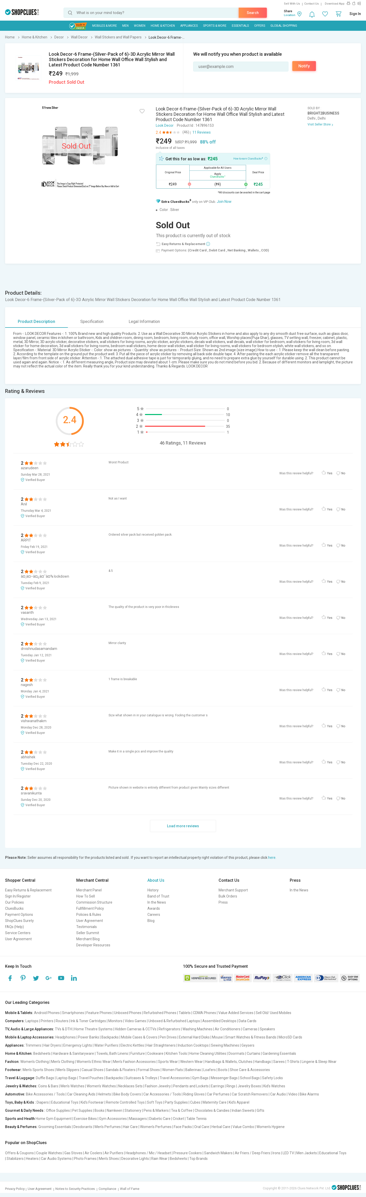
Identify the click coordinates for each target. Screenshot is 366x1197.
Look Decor (165, 125)
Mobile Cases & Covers (139, 1037)
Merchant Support (233, 890)
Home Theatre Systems (93, 1029)
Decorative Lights (135, 1159)
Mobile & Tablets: (19, 1013)
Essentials (240, 25)
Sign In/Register (18, 896)
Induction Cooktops (193, 1045)
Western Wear (191, 1062)
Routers (62, 1021)
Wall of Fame (129, 1189)
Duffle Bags (45, 1078)
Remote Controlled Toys (125, 1102)
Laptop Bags (66, 1078)
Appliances (189, 25)
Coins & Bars (48, 1086)
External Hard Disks (194, 1037)
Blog (151, 921)
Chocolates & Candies (212, 1110)
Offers (259, 25)
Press (223, 902)
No (343, 473)
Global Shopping (283, 25)
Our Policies (14, 902)
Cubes (195, 1102)
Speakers (267, 1029)
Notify (304, 66)
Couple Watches (49, 1153)
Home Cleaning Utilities (207, 1053)
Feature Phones (99, 1013)
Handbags (263, 1062)
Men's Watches (72, 1086)
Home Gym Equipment (54, 1119)
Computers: (15, 1021)
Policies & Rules (88, 915)
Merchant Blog (88, 939)
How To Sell (85, 896)
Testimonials (86, 927)
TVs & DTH (63, 1029)
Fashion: (12, 1062)
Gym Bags (200, 1078)
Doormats (236, 1053)
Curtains (253, 1053)
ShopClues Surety (19, 921)
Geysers (247, 1045)
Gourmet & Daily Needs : (25, 1110)
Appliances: (15, 1045)
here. (272, 858)
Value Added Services (235, 1013)
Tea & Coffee (181, 1110)
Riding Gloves (194, 1094)
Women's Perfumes (156, 1127)
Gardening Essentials (279, 1053)
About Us (155, 880)
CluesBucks (14, 908)
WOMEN (139, 25)
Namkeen (114, 1110)
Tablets (185, 1013)
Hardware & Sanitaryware (73, 1053)
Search (253, 13)
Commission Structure (94, 902)
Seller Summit (87, 933)
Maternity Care (214, 1102)
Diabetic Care (160, 1119)
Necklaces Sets (130, 1086)
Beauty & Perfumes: (21, 1127)
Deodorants (82, 1127)
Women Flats (172, 1070)
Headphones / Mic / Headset (148, 1153)
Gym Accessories (113, 1119)
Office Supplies (58, 1110)
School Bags (250, 1078)
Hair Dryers (52, 1045)
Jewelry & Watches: (21, 1086)
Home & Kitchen (163, 25)
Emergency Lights (77, 1045)
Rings (230, 1086)
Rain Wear (159, 1159)
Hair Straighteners (161, 1045)
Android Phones (47, 1013)
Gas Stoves (73, 1153)
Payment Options (19, 915)
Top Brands (198, 1159)
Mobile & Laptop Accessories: (30, 1037)
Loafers (209, 1070)
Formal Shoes (149, 1070)
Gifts (260, 1110)
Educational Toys (64, 1102)
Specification (91, 321)
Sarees (279, 1062)
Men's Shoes (109, 1159)
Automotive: (15, 1094)
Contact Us (311, 3)
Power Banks (88, 1037)
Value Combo (243, 1127)
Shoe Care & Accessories (250, 1070)
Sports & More (214, 25)
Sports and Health (20, 1119)
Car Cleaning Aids (81, 1094)
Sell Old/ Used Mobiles (273, 1013)
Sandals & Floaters (120, 1070)
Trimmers (33, 1045)
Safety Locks (272, 1078)
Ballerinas (193, 1070)
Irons (276, 1153)
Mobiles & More (104, 25)
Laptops (31, 1021)
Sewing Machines (225, 1045)
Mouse (217, 1037)
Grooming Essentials (54, 1127)
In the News (156, 902)
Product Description (36, 321)
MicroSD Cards (290, 1037)
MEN (125, 25)
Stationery (133, 1110)
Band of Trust (158, 896)
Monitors (115, 1021)
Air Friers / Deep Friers (252, 1153)
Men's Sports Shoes (38, 1070)
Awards (153, 908)
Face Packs (183, 1127)
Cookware (155, 1053)
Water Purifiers (106, 1045)
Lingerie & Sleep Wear (319, 1062)
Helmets (104, 1094)
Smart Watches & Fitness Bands (250, 1037)
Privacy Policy (15, 1189)
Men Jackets (306, 1153)
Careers (153, 915)
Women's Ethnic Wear (94, 1062)
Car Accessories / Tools (162, 1094)
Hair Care (130, 1127)
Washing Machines (197, 1029)
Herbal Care (220, 1127)
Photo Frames (85, 1159)
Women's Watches (101, 1086)
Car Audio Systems (56, 1159)
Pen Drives (168, 1037)
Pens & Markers (156, 1110)
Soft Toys (154, 1102)
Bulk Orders (228, 896)
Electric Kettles (132, 1045)
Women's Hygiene (270, 1127)
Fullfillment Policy (90, 908)
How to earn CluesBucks (250, 158)
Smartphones (73, 1013)
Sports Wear (168, 1062)
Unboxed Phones (127, 1013)
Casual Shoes (92, 1070)
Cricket (178, 1119)
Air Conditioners (227, 1029)
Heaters (32, 1159)
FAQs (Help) (14, 927)
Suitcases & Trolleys (141, 1078)
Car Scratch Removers (250, 1094)
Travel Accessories (175, 1078)
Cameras (250, 1029)
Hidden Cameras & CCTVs (135, 1029)
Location (289, 15)
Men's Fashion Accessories (134, 1062)
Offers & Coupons (19, 1153)
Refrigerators (169, 1029)
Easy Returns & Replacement (28, 890)
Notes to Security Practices (75, 1189)
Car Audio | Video (283, 1094)
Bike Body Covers (127, 1094)
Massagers (138, 1119)
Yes (329, 473)
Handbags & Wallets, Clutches (228, 1062)
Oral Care (201, 1127)
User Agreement (18, 939)
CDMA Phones (204, 1013)
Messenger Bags (224, 1078)
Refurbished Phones (160, 1013)
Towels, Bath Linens (112, 1053)
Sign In (355, 14)
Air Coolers (93, 1153)
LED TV (288, 1153)
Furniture (137, 1053)
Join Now (224, 202)
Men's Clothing (62, 1062)
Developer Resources (93, 945)
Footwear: (13, 1070)
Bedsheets (42, 1053)
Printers (47, 1021)
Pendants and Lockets (191, 1086)
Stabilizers (15, 1159)
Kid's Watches (274, 1086)
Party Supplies (176, 1102)
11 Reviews (201, 132)
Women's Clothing (34, 1062)
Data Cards (247, 1021)
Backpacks (110, 1037)
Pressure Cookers (187, 1153)
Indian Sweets (243, 1110)
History (153, 890)
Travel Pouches (91, 1078)
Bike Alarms (309, 1094)
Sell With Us (292, 3)
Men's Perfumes (108, 1127)
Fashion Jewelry (158, 1086)
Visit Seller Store (319, 124)
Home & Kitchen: (19, 1053)
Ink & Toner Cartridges (88, 1021)
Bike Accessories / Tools (45, 1094)
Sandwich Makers (218, 1153)
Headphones (65, 1037)
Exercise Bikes (85, 1119)
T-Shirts (293, 1062)
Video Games (135, 1021)
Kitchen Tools (176, 1053)
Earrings (217, 1086)
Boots (222, 1070)
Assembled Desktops (219, 1021)
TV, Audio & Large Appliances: (29, 1029)
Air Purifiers (113, 1153)
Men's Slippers (67, 1070)
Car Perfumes (218, 1094)
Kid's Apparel (239, 1102)
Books (99, 1110)
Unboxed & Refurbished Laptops (174, 1021)
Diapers (43, 1102)
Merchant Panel (89, 890)
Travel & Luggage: (20, 1078)
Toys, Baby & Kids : (20, 1102)
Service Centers (17, 933)
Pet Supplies (82, 1110)
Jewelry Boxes (249, 1086)
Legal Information (144, 321)
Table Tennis (196, 1119)
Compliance (107, 1189)
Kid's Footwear (92, 1102)
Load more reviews (183, 826)
